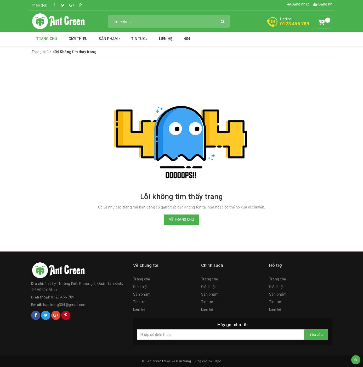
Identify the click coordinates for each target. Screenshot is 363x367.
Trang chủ (46, 39)
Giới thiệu (78, 39)
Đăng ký (322, 4)
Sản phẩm (109, 39)
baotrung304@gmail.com (65, 305)
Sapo (217, 361)
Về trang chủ (181, 219)
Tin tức (139, 39)
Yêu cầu (316, 334)
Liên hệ (166, 39)
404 (187, 39)
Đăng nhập (298, 4)
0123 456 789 (294, 23)
